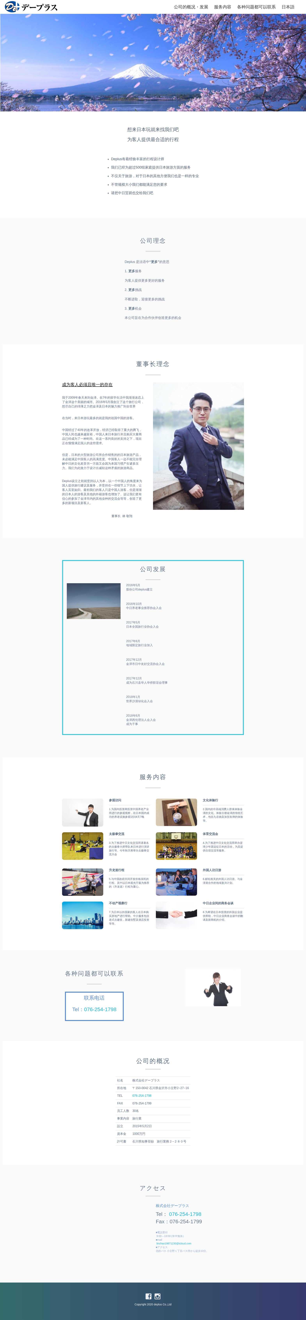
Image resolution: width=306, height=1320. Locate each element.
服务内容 (217, 6)
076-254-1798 (119, 1004)
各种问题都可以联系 (251, 6)
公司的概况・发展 (186, 6)
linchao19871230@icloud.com (166, 1237)
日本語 (283, 6)
